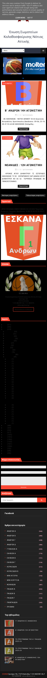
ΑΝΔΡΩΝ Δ (11, 545)
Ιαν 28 (9, 366)
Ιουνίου (8, 345)
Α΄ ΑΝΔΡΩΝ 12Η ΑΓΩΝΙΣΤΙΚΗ (26, 630)
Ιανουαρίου (9, 357)
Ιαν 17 (9, 387)
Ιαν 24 (9, 375)
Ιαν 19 (9, 384)
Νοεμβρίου (9, 334)
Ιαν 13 (9, 396)
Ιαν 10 (9, 407)
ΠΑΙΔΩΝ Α (11, 589)
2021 (5, 428)
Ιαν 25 (9, 373)
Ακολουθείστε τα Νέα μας (23, 309)
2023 (5, 329)
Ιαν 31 (9, 359)
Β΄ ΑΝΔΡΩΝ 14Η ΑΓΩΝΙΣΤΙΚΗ (23, 110)
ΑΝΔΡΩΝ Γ (11, 540)
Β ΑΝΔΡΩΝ (8, 83)
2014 (5, 444)
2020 (5, 430)
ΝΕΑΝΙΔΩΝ (11, 584)
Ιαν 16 (9, 389)
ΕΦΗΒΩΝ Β (11, 558)
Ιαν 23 (9, 377)
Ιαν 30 (9, 361)
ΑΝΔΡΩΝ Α (11, 531)
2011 (5, 451)
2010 (5, 453)
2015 (5, 442)
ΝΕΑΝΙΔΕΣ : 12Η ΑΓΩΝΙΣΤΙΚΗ (23, 165)
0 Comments (28, 115)
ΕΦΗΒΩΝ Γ (11, 562)
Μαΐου (7, 348)
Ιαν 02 (9, 423)
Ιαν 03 (9, 421)
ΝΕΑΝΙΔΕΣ (8, 138)
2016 (5, 439)
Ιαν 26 (9, 370)
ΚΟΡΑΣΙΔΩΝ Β (13, 571)
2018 (5, 435)
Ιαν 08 (9, 412)
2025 (5, 325)
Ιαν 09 (9, 409)
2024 (5, 327)
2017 (5, 437)
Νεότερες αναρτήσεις (10, 195)
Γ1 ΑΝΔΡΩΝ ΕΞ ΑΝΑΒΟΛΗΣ (12, 207)
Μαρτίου (8, 352)
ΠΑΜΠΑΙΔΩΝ (12, 602)
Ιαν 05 (9, 416)
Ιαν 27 (9, 368)
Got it (30, 18)
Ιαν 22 (9, 380)
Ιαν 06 (9, 414)
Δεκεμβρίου (9, 332)
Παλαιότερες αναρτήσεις (35, 195)
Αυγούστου (9, 341)
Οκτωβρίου (9, 336)
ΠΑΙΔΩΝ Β (11, 593)
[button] (21, 78)
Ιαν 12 (9, 398)
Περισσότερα (23, 129)
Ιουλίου (8, 343)
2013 (5, 446)
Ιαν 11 (9, 405)
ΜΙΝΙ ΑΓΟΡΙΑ (12, 576)
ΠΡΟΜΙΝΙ (10, 607)
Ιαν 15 (9, 391)
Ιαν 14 (9, 393)
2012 (5, 448)
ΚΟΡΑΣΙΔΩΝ (12, 567)
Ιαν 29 (9, 364)
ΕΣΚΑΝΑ (5, 674)
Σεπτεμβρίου (10, 338)
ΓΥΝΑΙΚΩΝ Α (12, 549)
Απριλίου (8, 350)
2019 (5, 432)
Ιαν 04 (9, 419)
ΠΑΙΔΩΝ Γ (11, 598)
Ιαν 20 (9, 382)
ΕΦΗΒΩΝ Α (11, 553)
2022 (5, 425)
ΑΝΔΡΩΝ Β (11, 536)
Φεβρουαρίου (10, 354)
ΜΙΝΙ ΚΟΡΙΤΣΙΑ (13, 580)
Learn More (20, 18)
